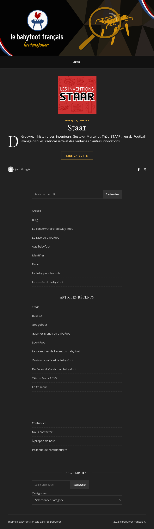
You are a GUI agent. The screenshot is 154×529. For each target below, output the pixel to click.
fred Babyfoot (24, 169)
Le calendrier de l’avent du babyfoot (56, 351)
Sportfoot (38, 342)
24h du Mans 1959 (44, 378)
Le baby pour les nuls (46, 273)
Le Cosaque (40, 387)
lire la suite (77, 155)
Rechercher (112, 194)
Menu (77, 62)
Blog (35, 220)
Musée (84, 120)
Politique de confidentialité (49, 450)
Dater (36, 264)
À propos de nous (44, 441)
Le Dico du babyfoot (45, 237)
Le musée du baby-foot (47, 282)
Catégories (39, 493)
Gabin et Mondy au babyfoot (51, 333)
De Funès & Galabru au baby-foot (54, 369)
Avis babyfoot (41, 246)
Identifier (38, 255)
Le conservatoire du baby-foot (52, 228)
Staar (77, 127)
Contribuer (39, 423)
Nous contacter (42, 432)
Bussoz (37, 316)
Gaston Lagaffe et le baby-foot (52, 360)
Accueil (36, 211)
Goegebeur (39, 324)
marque (71, 120)
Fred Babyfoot (52, 521)
